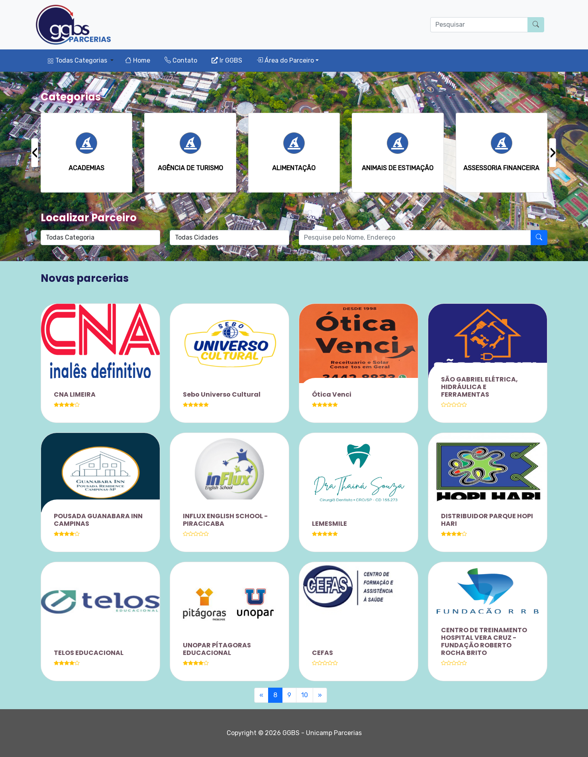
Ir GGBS (227, 60)
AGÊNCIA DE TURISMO (190, 168)
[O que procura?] (479, 24)
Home (137, 60)
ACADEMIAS (86, 168)
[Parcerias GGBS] (73, 25)
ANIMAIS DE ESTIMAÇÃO (397, 168)
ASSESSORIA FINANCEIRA (501, 168)
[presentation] (34, 152)
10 (304, 695)
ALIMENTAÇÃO (294, 168)
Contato (181, 60)
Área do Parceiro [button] (285, 60)
